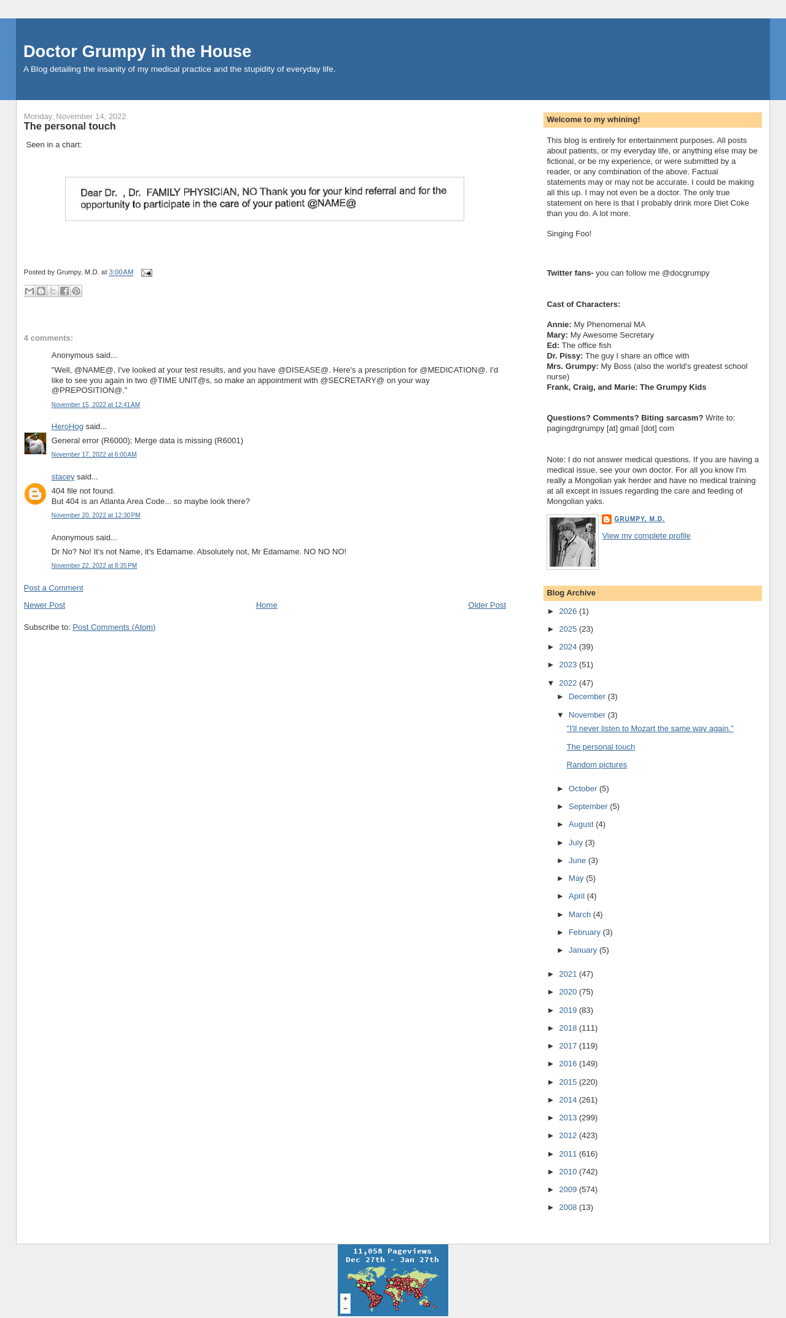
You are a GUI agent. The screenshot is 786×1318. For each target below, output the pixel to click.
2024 (569, 646)
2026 (569, 611)
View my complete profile (646, 535)
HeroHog (68, 426)
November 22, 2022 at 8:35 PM (94, 565)
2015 (569, 1082)
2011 (569, 1153)
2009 (569, 1189)
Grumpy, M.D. (639, 519)
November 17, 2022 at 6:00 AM (94, 454)
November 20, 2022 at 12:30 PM (96, 515)
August (582, 824)
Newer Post (44, 605)
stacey (63, 476)
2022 (569, 683)
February (586, 932)
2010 (569, 1171)
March (581, 914)
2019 (569, 1010)
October (584, 788)
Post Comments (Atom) (113, 627)
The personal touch (70, 125)
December (588, 696)
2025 (569, 629)
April (578, 896)
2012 (569, 1135)
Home (267, 605)
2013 (569, 1117)
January (584, 950)
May (577, 878)
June (578, 860)
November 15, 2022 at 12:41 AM (96, 404)
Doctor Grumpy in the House (137, 51)
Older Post (487, 605)
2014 (569, 1099)
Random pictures (597, 764)
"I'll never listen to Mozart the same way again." (650, 728)
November (588, 714)
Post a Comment (54, 587)
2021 (569, 974)
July (577, 842)
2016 (569, 1063)
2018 (569, 1028)
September (589, 806)
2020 (569, 991)
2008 (569, 1207)
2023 (569, 664)
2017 (569, 1045)
